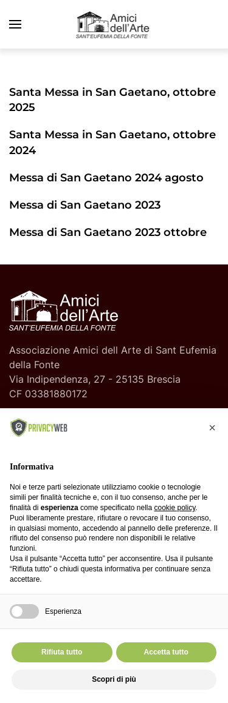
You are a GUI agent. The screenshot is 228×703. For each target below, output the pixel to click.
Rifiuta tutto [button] (61, 652)
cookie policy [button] (174, 507)
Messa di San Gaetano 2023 (85, 205)
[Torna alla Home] (114, 24)
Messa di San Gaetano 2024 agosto (106, 177)
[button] (15, 24)
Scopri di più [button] (114, 679)
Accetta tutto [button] (166, 652)
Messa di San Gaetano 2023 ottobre (108, 232)
